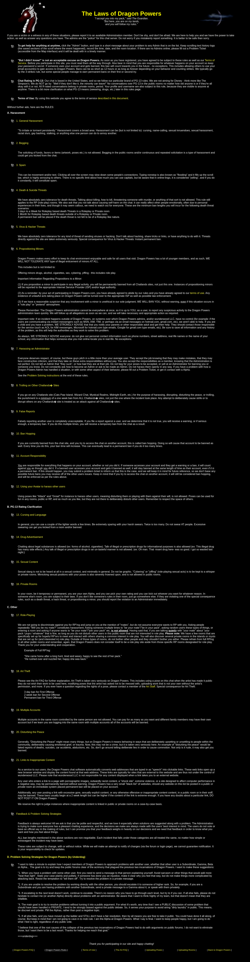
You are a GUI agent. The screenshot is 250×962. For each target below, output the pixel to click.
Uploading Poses (154, 950)
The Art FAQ (121, 950)
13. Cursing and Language (31, 514)
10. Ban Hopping (25, 433)
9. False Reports (25, 411)
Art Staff (150, 686)
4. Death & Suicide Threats (31, 190)
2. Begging (22, 143)
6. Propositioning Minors (30, 248)
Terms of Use (89, 950)
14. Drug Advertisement (29, 537)
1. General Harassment (29, 120)
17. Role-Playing (25, 615)
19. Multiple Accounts (28, 710)
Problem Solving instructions (43, 375)
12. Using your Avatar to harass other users (40, 486)
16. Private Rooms (26, 584)
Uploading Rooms (186, 950)
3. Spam (21, 165)
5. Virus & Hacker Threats (30, 226)
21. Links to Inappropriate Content (35, 760)
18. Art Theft (23, 671)
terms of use (197, 293)
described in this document (113, 98)
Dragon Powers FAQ (23, 950)
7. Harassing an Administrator (33, 348)
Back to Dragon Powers (219, 950)
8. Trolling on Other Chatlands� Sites (37, 385)
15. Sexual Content (27, 562)
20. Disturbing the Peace (30, 732)
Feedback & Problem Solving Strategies (38, 813)
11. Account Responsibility (31, 455)
